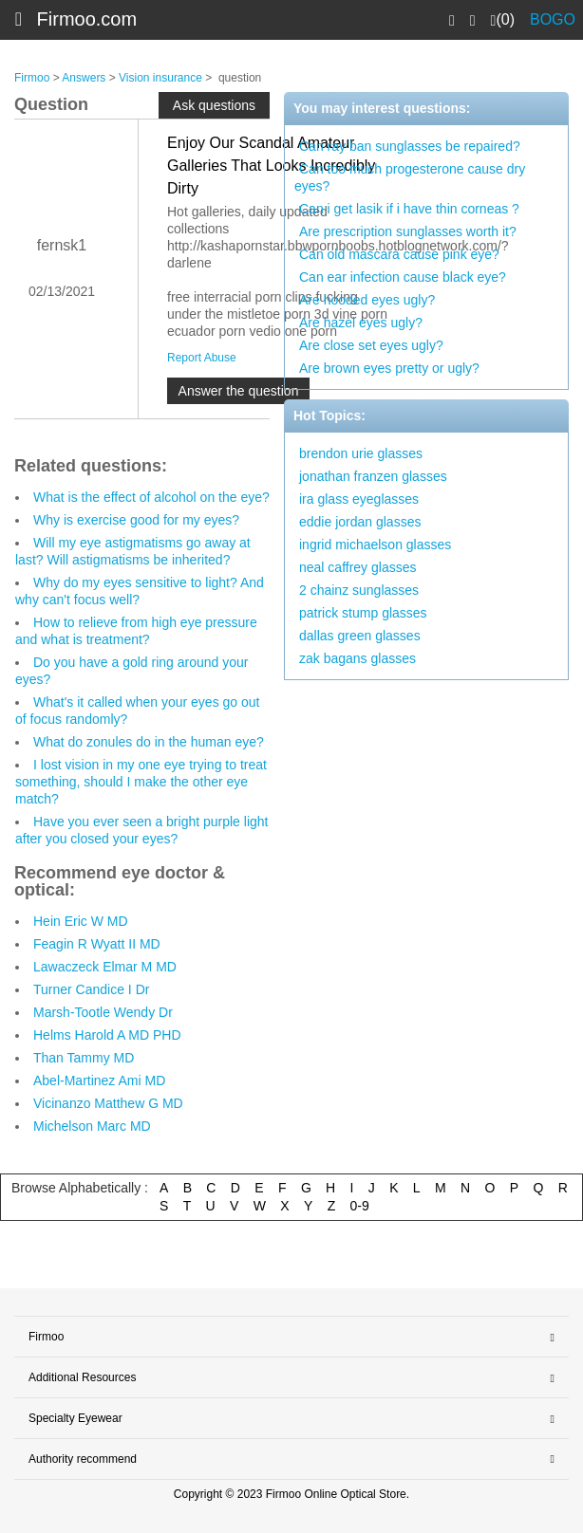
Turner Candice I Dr (91, 989)
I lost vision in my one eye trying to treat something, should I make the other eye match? (141, 781)
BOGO (552, 19)
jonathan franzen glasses (373, 476)
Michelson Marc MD (92, 1126)
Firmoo (31, 77)
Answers (83, 77)
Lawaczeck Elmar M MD (105, 966)
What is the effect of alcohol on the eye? (151, 497)
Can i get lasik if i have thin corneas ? (409, 208)
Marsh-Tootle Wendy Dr (103, 1012)
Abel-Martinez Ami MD (99, 1080)
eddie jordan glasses (360, 521)
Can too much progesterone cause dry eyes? (409, 177)
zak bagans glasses (357, 658)
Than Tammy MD (83, 1057)
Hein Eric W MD (80, 921)
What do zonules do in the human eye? (148, 741)
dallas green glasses (360, 635)
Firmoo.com (87, 19)
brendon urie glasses (361, 453)
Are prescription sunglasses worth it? (408, 231)
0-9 (359, 1205)
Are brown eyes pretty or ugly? (389, 368)
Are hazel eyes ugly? (361, 322)
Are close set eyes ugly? (371, 345)
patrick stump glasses (363, 612)
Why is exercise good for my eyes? (136, 519)
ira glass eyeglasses (359, 499)
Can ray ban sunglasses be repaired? (409, 146)
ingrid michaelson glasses (375, 544)
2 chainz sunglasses (359, 590)
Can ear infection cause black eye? (402, 277)
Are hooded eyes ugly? (367, 299)
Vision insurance (160, 77)
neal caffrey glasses (357, 567)
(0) (503, 20)
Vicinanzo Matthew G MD (108, 1103)
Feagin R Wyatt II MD (96, 943)
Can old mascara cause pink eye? (399, 254)
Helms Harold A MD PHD (107, 1035)
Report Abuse (201, 357)
